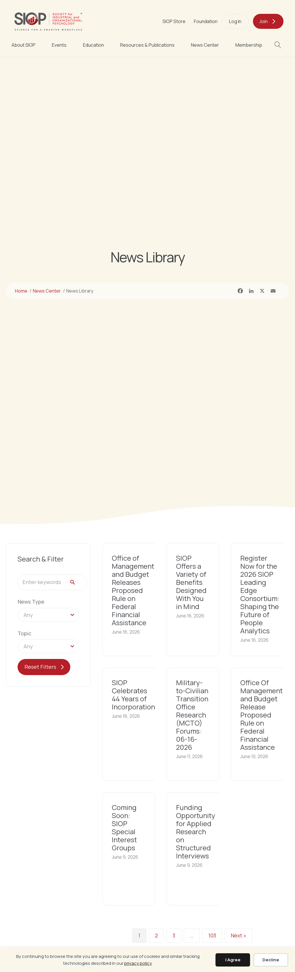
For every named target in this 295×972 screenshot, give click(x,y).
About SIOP (23, 45)
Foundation (206, 21)
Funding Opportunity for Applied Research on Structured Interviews (195, 831)
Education (93, 45)
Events (59, 45)
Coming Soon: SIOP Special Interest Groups (124, 827)
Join (263, 21)
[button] (279, 45)
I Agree (233, 960)
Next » (238, 935)
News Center (205, 45)
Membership (248, 45)
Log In (235, 21)
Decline (270, 960)
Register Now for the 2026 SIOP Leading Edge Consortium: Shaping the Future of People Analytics (259, 594)
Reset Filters (40, 666)
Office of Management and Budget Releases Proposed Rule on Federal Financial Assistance (133, 590)
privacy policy (138, 963)
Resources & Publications (147, 45)
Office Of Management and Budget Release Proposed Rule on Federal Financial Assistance (261, 715)
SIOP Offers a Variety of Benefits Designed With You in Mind (191, 582)
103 (212, 935)
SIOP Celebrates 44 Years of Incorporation (133, 694)
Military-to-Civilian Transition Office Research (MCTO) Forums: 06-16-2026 (192, 715)
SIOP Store (174, 21)
